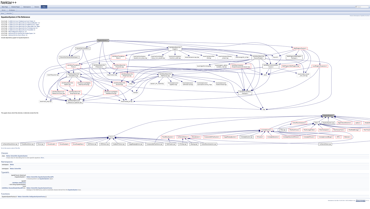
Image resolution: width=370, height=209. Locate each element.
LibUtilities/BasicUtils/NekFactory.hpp (23, 25)
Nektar (12, 164)
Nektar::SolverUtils (15, 168)
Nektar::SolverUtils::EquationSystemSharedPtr (40, 177)
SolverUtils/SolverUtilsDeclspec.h (22, 33)
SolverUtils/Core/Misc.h (18, 35)
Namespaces (357, 15)
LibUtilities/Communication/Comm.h (22, 21)
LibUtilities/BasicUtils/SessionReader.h (24, 23)
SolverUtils (9, 13)
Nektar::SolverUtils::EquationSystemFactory (39, 188)
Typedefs (362, 15)
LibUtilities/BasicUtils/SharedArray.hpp (24, 26)
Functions (367, 15)
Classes (351, 15)
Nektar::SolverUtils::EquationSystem (16, 156)
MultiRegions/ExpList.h (17, 32)
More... (43, 157)
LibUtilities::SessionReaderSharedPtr (12, 188)
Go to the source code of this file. (10, 148)
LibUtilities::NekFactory (19, 182)
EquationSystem (44, 178)
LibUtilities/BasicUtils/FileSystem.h (23, 28)
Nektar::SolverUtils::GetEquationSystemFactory (31, 196)
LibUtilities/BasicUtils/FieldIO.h (22, 30)
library (2, 13)
